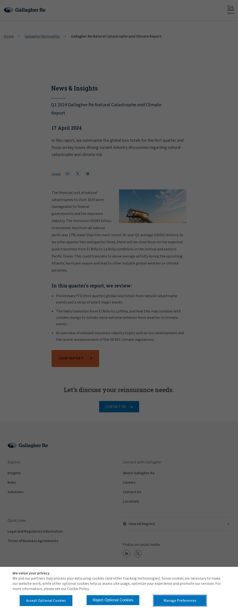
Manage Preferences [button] (179, 600)
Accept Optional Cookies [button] (46, 600)
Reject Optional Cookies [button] (113, 600)
